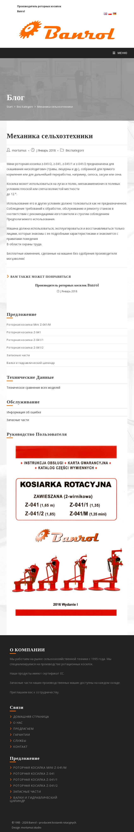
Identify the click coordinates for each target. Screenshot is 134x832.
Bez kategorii (75, 150)
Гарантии (21, 735)
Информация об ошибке (24, 412)
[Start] (10, 106)
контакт (20, 747)
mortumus (19, 150)
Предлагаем (23, 729)
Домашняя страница (31, 717)
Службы (19, 741)
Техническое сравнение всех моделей (33, 388)
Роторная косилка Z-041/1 (25, 340)
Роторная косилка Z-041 (24, 332)
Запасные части (18, 355)
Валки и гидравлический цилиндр (31, 363)
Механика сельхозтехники (55, 106)
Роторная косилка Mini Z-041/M (29, 324)
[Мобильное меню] (120, 53)
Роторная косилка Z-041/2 (25, 347)
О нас (18, 723)
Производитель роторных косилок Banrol (67, 285)
